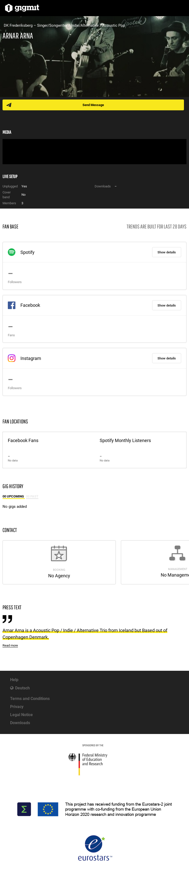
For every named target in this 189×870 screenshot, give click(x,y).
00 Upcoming (14, 496)
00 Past (32, 496)
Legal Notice (21, 714)
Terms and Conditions (30, 698)
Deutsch (22, 688)
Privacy (16, 706)
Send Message (93, 105)
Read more (10, 645)
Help (14, 679)
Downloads (20, 722)
